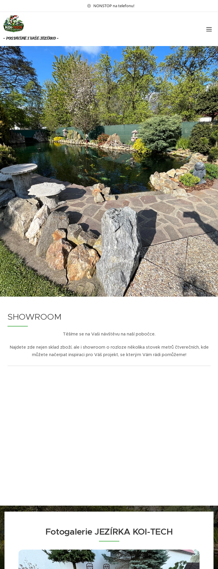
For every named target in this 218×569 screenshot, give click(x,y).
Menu (209, 29)
